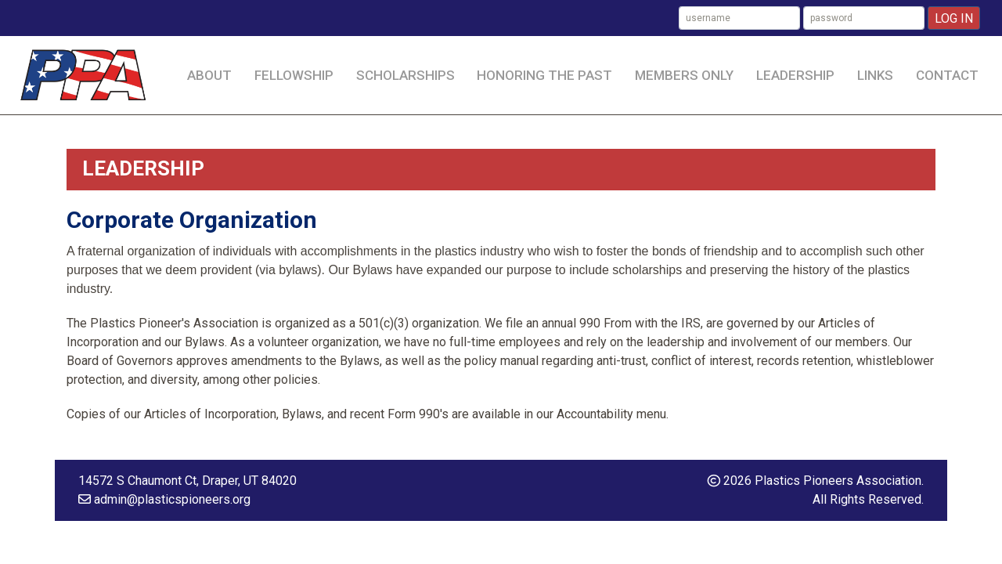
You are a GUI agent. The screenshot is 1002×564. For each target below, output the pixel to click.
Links (875, 75)
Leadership (795, 75)
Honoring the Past (544, 75)
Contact (947, 75)
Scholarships (405, 75)
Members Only (684, 75)
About (209, 75)
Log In (954, 18)
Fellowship (293, 75)
